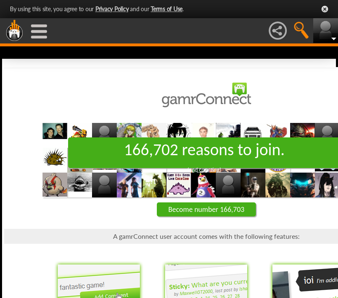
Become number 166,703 (206, 209)
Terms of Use (166, 8)
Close (324, 9)
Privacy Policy (112, 8)
